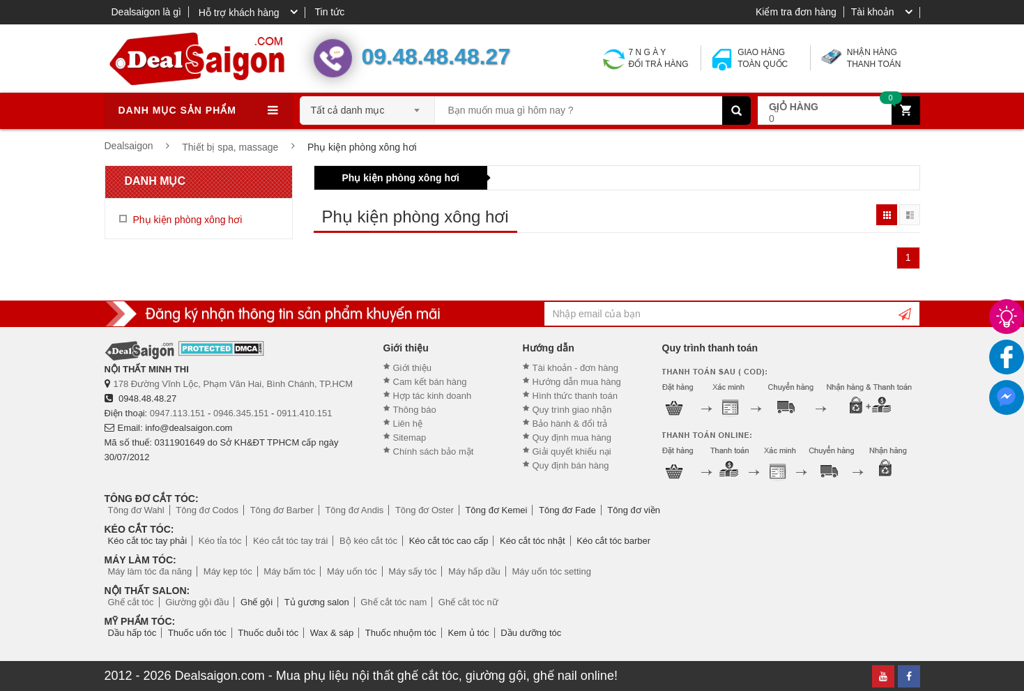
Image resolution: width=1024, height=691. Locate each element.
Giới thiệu (412, 368)
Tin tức (330, 11)
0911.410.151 (305, 413)
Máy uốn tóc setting (551, 571)
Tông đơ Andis (354, 510)
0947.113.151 (178, 413)
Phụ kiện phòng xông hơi (400, 177)
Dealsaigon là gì (146, 11)
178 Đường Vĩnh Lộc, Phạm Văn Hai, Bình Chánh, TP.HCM (233, 384)
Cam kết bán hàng (430, 382)
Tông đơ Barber (282, 510)
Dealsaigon (129, 145)
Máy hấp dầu (474, 571)
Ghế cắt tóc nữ (468, 602)
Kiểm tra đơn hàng (796, 11)
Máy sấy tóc (412, 571)
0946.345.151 (241, 413)
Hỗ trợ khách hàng (239, 12)
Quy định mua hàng (572, 437)
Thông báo (414, 409)
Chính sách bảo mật (433, 451)
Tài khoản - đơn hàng (575, 368)
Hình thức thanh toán (575, 395)
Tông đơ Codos (207, 510)
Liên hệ (407, 423)
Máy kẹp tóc (228, 571)
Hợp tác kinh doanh (432, 395)
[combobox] (367, 106)
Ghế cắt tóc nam (393, 602)
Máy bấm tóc (289, 571)
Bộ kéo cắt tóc (368, 541)
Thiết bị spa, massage (230, 147)
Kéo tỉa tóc (220, 541)
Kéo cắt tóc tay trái (290, 541)
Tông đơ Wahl (136, 510)
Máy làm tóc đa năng (150, 571)
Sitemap (410, 437)
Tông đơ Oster (424, 510)
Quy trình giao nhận (572, 409)
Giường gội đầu (197, 602)
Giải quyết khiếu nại (572, 451)
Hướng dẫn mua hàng (577, 382)
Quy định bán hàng (571, 465)
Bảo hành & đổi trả (570, 423)
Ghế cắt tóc (131, 602)
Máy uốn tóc (352, 571)
